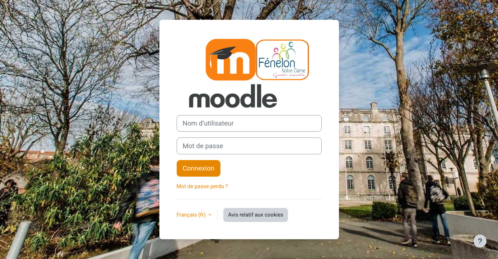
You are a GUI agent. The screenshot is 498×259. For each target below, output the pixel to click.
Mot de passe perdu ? (202, 186)
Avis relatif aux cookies (255, 215)
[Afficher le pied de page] (480, 241)
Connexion (198, 168)
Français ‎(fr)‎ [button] (192, 215)
